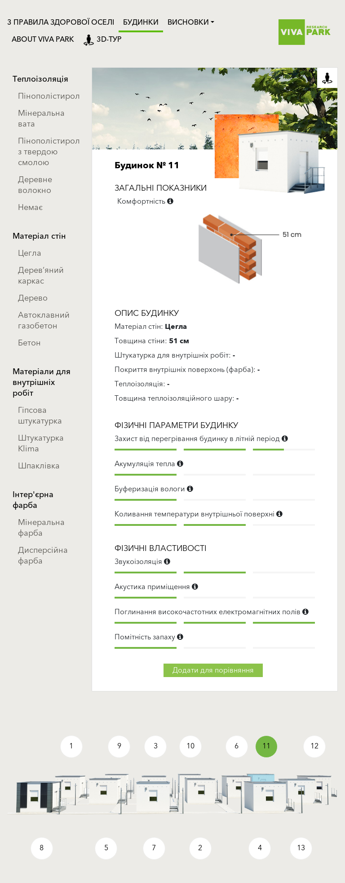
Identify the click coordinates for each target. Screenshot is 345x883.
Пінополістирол (47, 96)
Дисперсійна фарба (43, 555)
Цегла (29, 253)
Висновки (188, 22)
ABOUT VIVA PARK (43, 39)
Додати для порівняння (213, 670)
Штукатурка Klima (41, 443)
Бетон (29, 343)
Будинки (141, 22)
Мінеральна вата (41, 118)
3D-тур (102, 39)
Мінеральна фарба (41, 528)
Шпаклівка (39, 466)
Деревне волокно (35, 185)
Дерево (33, 298)
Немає (30, 207)
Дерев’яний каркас (41, 275)
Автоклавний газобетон (44, 320)
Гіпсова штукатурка (40, 415)
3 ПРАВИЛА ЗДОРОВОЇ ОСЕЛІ (60, 22)
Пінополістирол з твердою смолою (47, 152)
